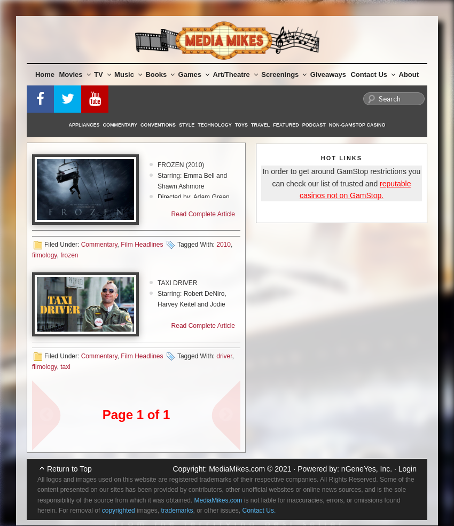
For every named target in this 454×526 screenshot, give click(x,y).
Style (186, 125)
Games (193, 74)
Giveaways (328, 74)
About (409, 74)
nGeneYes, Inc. (366, 469)
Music (128, 74)
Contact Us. (259, 510)
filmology (44, 255)
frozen (69, 255)
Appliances (84, 125)
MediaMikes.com (237, 469)
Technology (215, 125)
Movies (75, 74)
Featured (286, 125)
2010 (223, 244)
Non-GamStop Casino (357, 125)
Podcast (314, 125)
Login (407, 469)
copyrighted (118, 510)
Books (160, 74)
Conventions (158, 125)
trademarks (177, 510)
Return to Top (69, 469)
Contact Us (372, 74)
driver (224, 356)
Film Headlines (142, 244)
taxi (65, 367)
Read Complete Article (203, 214)
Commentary (120, 125)
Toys (241, 125)
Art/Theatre (235, 74)
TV (102, 74)
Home (44, 74)
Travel (260, 125)
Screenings (284, 74)
